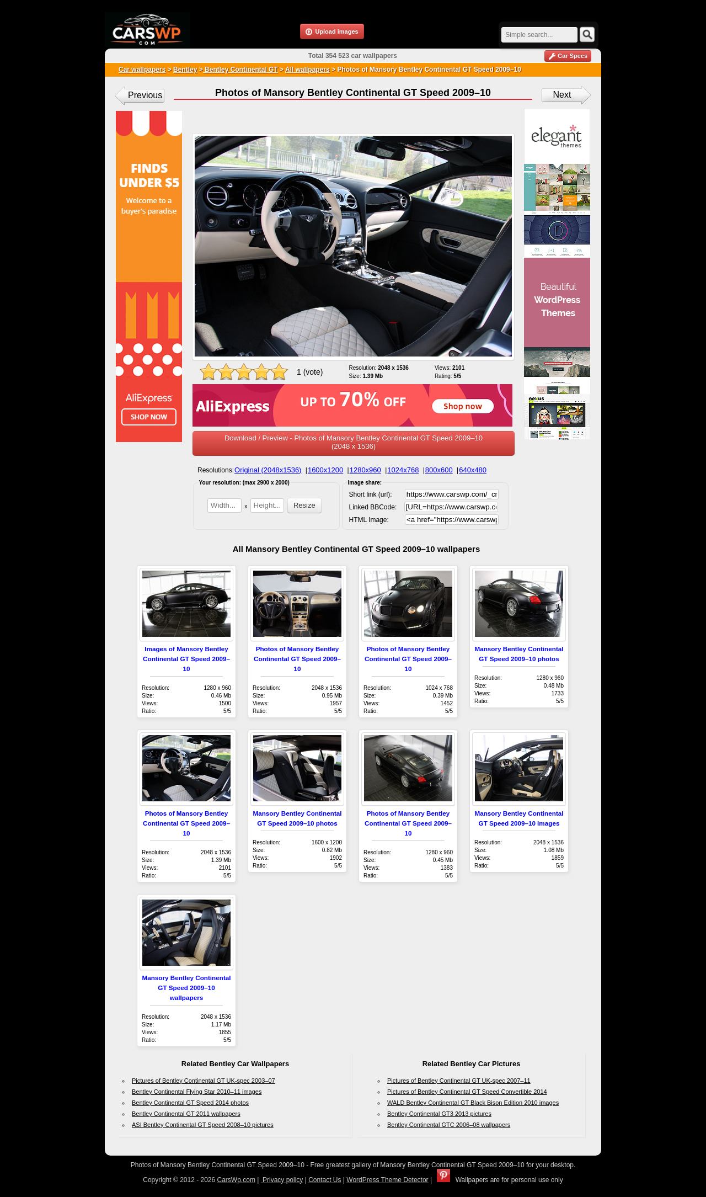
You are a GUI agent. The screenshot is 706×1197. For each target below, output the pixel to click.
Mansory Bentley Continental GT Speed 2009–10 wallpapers (186, 987)
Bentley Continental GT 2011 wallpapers (186, 1113)
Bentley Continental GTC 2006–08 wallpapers (448, 1124)
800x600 (439, 470)
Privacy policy (282, 1180)
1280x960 (365, 470)
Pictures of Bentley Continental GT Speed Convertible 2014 (467, 1091)
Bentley (185, 69)
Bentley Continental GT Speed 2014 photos (190, 1102)
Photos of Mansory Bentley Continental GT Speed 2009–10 (297, 658)
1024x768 (403, 470)
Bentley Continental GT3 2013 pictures (439, 1113)
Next (562, 94)
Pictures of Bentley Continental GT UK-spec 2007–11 (459, 1080)
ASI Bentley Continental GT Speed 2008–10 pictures (203, 1124)
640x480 (472, 470)
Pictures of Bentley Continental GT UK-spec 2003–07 (203, 1080)
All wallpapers (307, 69)
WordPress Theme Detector (387, 1180)
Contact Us (324, 1180)
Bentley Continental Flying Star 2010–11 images (196, 1091)
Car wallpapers (142, 69)
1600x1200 (325, 470)
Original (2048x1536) (267, 470)
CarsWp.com (236, 1180)
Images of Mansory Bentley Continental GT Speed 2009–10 (186, 658)
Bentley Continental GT (240, 69)
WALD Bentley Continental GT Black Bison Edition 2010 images (473, 1102)
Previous (145, 95)
